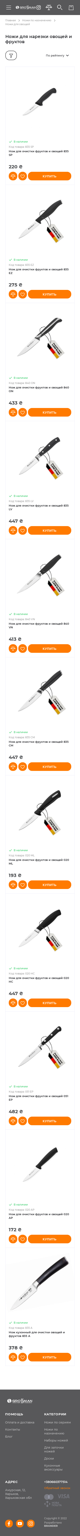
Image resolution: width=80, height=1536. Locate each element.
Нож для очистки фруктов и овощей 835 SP (39, 153)
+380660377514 (56, 1482)
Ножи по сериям (57, 1422)
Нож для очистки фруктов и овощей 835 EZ (39, 271)
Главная (10, 20)
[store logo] (25, 7)
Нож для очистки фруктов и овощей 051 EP (38, 1097)
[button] (13, 176)
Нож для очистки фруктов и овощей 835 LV (39, 507)
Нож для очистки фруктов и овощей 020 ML (39, 861)
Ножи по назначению (36, 20)
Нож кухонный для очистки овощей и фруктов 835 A (37, 1334)
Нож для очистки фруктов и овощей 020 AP (39, 1215)
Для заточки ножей (54, 1449)
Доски (49, 1458)
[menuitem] (19, 1422)
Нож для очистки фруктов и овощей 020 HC (39, 979)
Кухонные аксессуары (53, 1467)
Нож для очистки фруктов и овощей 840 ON (39, 389)
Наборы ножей (56, 1440)
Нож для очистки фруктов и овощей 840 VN (39, 625)
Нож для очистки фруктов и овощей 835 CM (39, 743)
